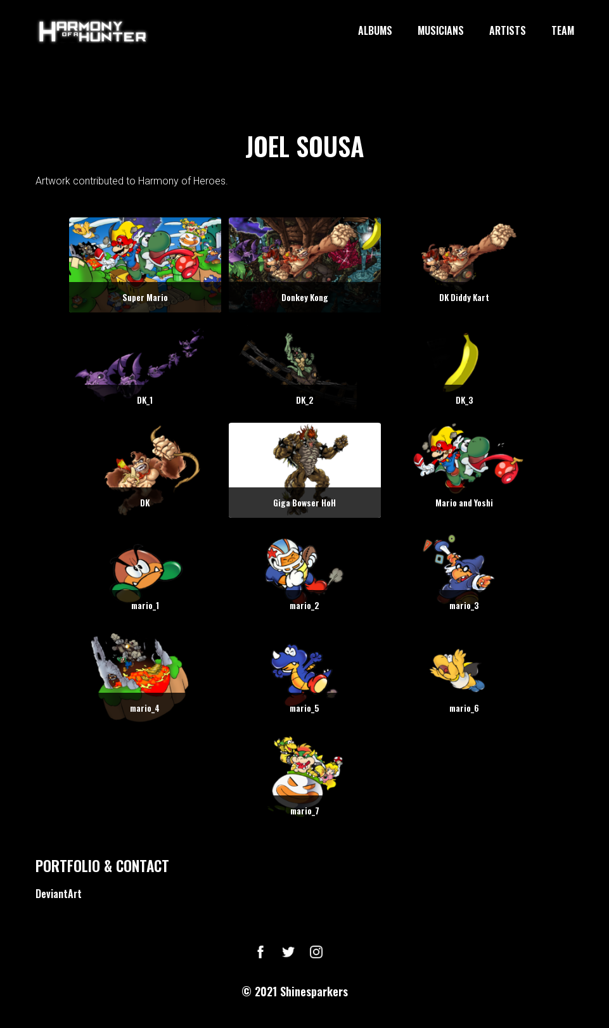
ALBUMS (375, 31)
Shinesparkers (314, 991)
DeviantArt (58, 893)
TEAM (562, 31)
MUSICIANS (441, 31)
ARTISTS (507, 31)
